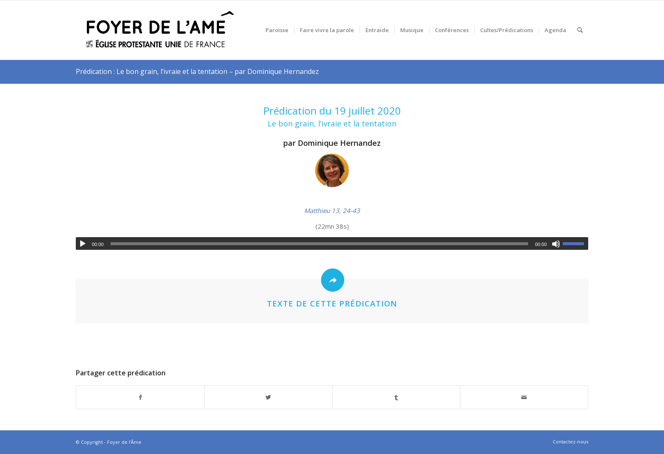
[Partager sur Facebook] (140, 397)
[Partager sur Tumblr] (396, 397)
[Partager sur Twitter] (268, 397)
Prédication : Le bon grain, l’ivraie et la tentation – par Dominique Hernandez (197, 71)
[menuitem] (277, 30)
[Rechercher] (580, 30)
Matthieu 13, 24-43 (332, 210)
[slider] (319, 243)
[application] (332, 243)
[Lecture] (82, 244)
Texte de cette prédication (332, 303)
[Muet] (556, 244)
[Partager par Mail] (524, 397)
